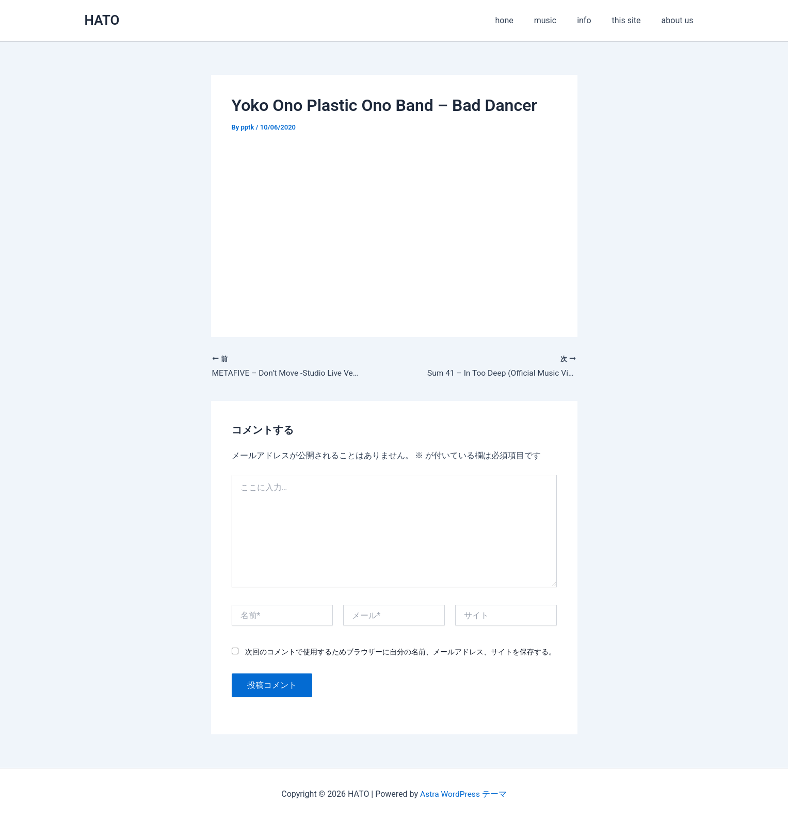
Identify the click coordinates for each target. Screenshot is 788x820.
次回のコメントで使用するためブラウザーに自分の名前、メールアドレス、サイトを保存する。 (400, 652)
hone (522, 20)
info (594, 20)
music (560, 20)
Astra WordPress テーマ (463, 794)
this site (632, 20)
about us (680, 20)
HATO (102, 20)
